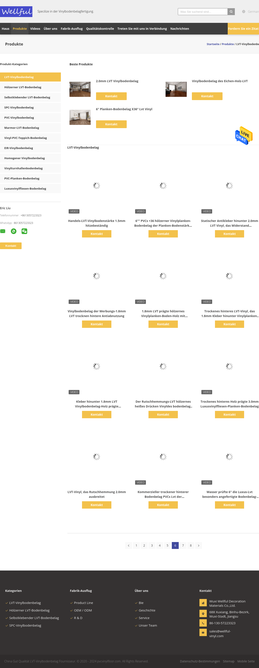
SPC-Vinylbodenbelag (19, 107)
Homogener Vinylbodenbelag (24, 158)
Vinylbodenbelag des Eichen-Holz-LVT (220, 81)
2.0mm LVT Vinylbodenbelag (117, 81)
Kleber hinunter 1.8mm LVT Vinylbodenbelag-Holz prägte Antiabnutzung (96, 406)
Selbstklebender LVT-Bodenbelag (27, 97)
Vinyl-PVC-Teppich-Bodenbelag (25, 138)
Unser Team (146, 625)
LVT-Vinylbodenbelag (19, 77)
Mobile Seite (246, 661)
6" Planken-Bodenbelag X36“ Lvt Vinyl (124, 109)
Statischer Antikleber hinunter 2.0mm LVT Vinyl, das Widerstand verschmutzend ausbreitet (229, 225)
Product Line (81, 602)
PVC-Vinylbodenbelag (19, 117)
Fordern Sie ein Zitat (243, 29)
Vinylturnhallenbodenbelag (23, 168)
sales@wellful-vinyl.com (220, 633)
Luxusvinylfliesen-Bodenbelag (25, 188)
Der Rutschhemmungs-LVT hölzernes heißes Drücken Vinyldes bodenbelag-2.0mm (163, 406)
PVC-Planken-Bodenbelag (21, 178)
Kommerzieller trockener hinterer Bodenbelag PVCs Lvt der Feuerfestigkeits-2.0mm (163, 496)
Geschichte (145, 610)
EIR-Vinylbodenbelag (18, 148)
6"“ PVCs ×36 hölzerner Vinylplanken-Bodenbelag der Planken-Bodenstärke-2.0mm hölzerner (163, 225)
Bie (139, 602)
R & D (76, 618)
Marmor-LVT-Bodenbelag (21, 128)
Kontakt (111, 96)
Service (142, 618)
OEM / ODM (81, 610)
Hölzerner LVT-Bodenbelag (22, 87)
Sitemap (228, 661)
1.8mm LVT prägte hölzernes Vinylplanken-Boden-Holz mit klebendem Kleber (163, 316)
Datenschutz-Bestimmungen (200, 661)
